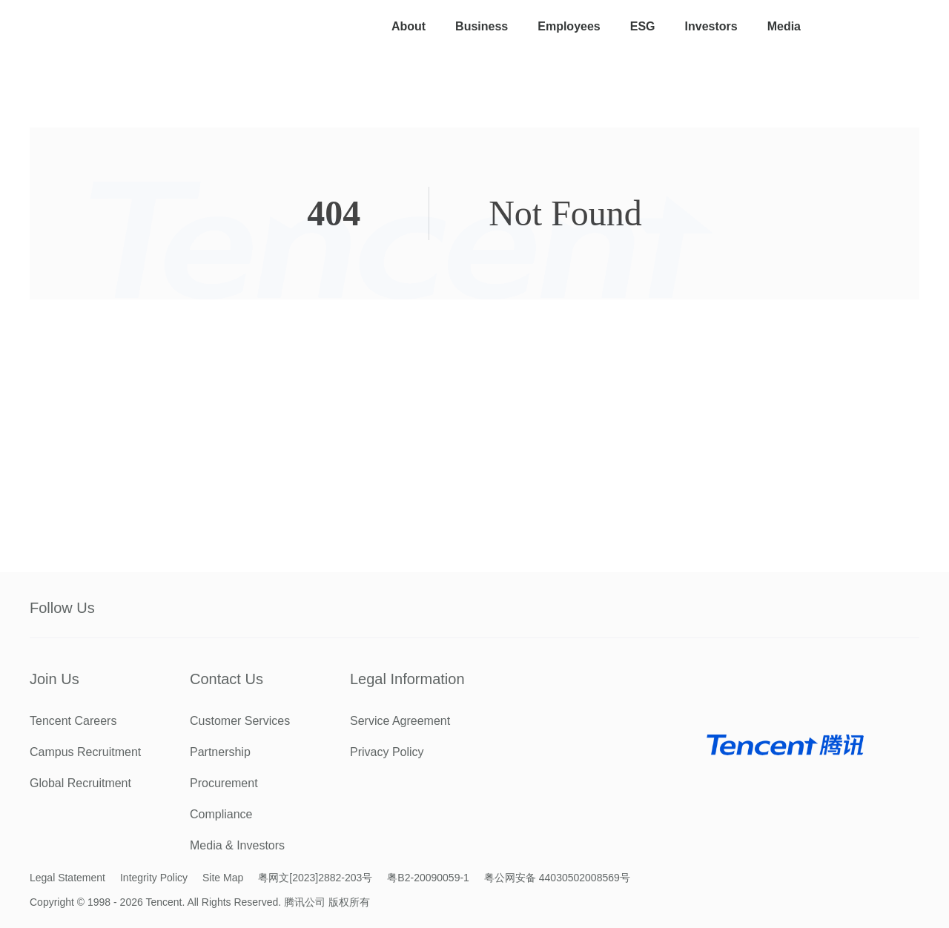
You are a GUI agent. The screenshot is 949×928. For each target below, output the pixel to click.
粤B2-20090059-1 (428, 878)
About (408, 26)
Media (784, 26)
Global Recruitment (80, 783)
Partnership (220, 752)
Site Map (222, 878)
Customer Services (240, 721)
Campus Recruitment (85, 752)
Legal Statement (67, 878)
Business (481, 26)
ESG (642, 26)
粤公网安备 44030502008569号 (557, 878)
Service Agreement (400, 721)
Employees (569, 26)
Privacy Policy (387, 752)
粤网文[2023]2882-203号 (315, 878)
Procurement (224, 783)
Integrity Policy (154, 878)
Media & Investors (237, 845)
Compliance (221, 814)
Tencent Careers (73, 721)
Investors (711, 26)
